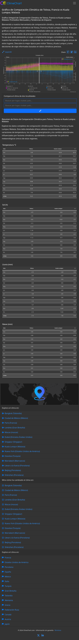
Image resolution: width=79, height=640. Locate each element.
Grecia (7, 605)
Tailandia (8, 595)
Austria (8, 619)
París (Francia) (11, 423)
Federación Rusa (12, 610)
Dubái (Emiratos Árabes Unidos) (18, 437)
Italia (7, 581)
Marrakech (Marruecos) (15, 461)
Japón (7, 624)
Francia (8, 557)
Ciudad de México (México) (16, 418)
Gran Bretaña (10, 591)
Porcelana (9, 567)
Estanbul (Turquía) (12, 456)
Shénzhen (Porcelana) (14, 475)
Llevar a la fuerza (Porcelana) (17, 465)
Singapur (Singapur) (13, 442)
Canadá (8, 614)
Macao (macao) (11, 432)
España (8, 572)
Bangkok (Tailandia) (13, 413)
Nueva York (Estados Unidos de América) (22, 451)
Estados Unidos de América (16, 562)
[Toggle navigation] (74, 3)
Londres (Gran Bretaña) (15, 427)
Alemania (9, 600)
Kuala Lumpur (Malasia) (15, 446)
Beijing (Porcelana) (13, 470)
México (8, 576)
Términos (58, 630)
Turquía (8, 586)
